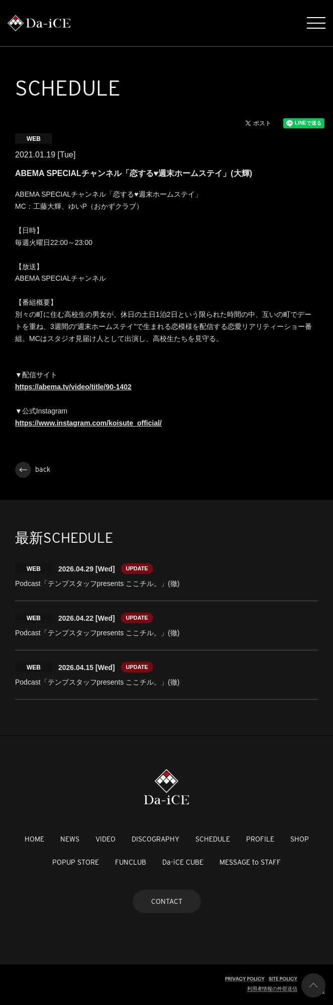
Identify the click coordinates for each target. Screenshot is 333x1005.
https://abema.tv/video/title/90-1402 (73, 387)
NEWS (69, 839)
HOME (34, 839)
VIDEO (105, 839)
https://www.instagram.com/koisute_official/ (88, 423)
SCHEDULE (212, 839)
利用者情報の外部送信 (272, 988)
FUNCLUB (130, 862)
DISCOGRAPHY (155, 839)
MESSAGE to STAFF (250, 862)
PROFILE (260, 839)
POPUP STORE (75, 862)
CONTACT (166, 901)
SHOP (299, 839)
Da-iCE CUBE (182, 862)
